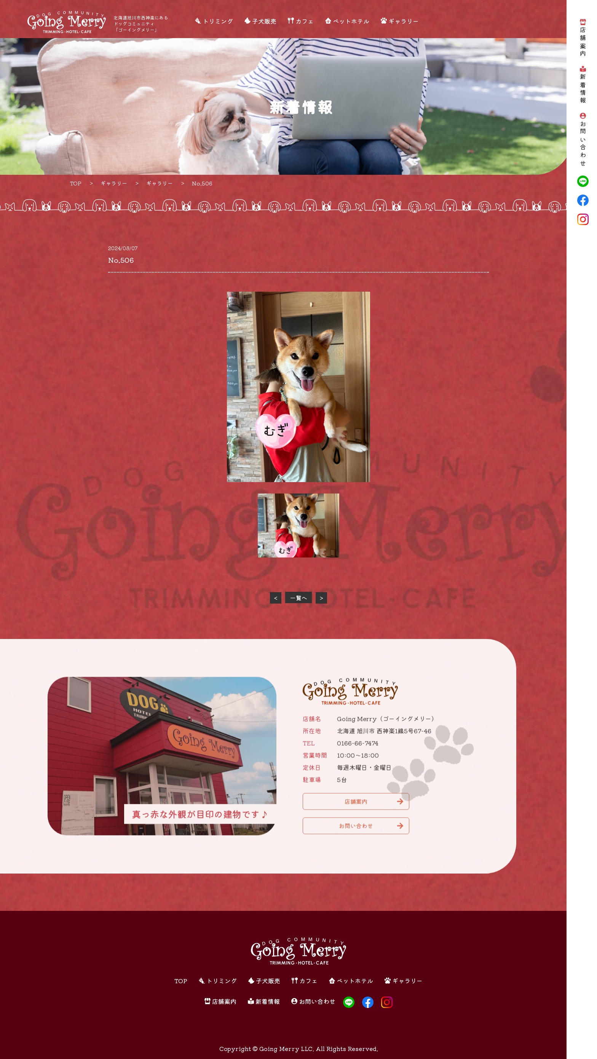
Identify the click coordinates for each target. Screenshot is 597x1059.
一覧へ (298, 598)
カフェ (304, 21)
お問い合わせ (582, 144)
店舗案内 (582, 42)
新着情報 (582, 89)
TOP (180, 980)
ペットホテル (351, 21)
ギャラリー (403, 21)
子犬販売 (264, 21)
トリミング (218, 21)
